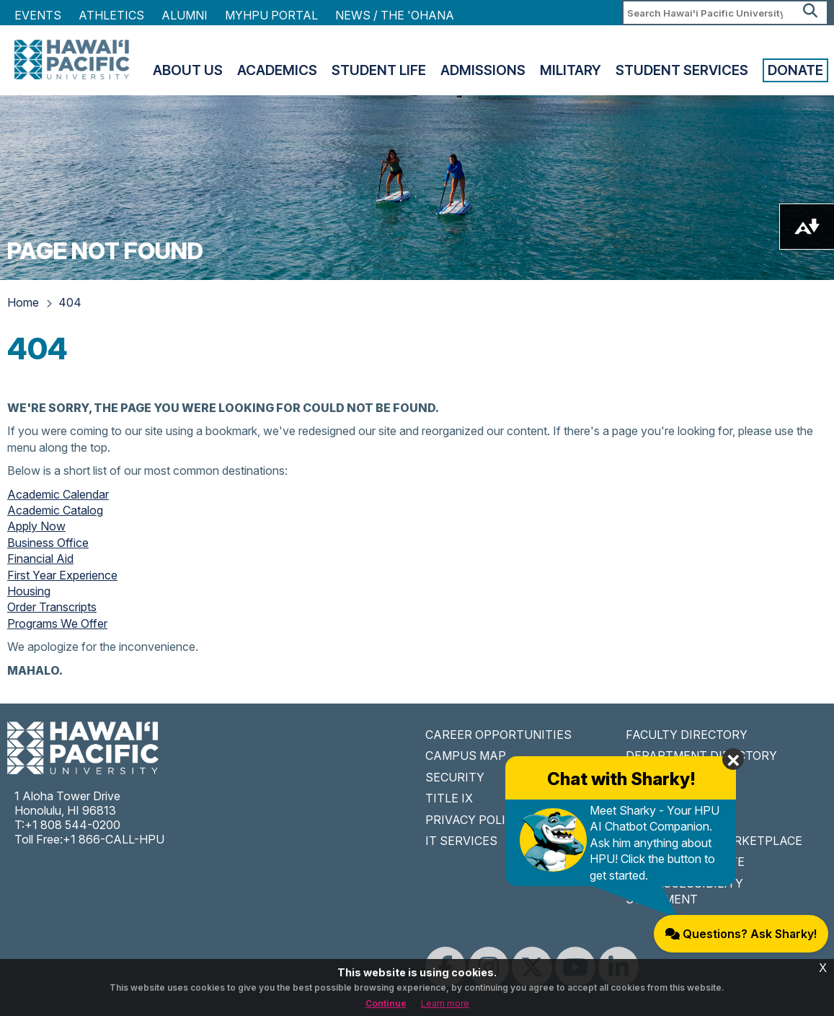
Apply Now (36, 526)
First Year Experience (62, 575)
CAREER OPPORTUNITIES (498, 734)
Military (570, 70)
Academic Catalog (55, 510)
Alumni (184, 15)
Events (37, 15)
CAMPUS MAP (465, 755)
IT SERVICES (461, 840)
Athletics (111, 15)
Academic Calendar (58, 494)
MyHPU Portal (271, 15)
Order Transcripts (52, 607)
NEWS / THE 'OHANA (394, 15)
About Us (188, 70)
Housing (28, 591)
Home (23, 302)
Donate (795, 70)
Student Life (379, 70)
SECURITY (454, 777)
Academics (277, 70)
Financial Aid (40, 558)
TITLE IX (449, 798)
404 (69, 302)
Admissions (482, 70)
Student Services (682, 70)
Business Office (48, 542)
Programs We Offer (57, 623)
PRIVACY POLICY (473, 820)
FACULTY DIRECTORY (687, 734)
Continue (386, 1003)
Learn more (445, 1003)
